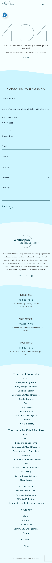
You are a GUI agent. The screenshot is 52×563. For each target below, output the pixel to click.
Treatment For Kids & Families (26, 430)
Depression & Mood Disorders (26, 395)
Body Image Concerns (26, 387)
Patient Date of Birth (9, 118)
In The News (26, 525)
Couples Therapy (26, 391)
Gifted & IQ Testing (26, 499)
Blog (26, 546)
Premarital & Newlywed (26, 415)
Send (4, 206)
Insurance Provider (9, 131)
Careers (26, 520)
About (26, 516)
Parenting (26, 472)
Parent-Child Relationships (26, 468)
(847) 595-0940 (26, 324)
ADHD (26, 378)
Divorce (26, 455)
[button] (43, 4)
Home (26, 57)
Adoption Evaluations (26, 491)
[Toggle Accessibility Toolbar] (4, 13)
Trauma (26, 420)
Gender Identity (26, 399)
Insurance (26, 509)
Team (26, 533)
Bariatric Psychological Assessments (26, 503)
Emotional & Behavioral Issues (26, 459)
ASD (26, 439)
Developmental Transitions (26, 451)
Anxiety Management (26, 382)
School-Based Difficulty (26, 476)
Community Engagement (26, 529)
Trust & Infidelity (26, 424)
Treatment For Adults (26, 374)
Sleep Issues (26, 480)
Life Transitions (26, 411)
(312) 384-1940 (26, 300)
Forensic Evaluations (26, 495)
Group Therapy (26, 407)
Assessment (26, 486)
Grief (26, 403)
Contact (26, 539)
